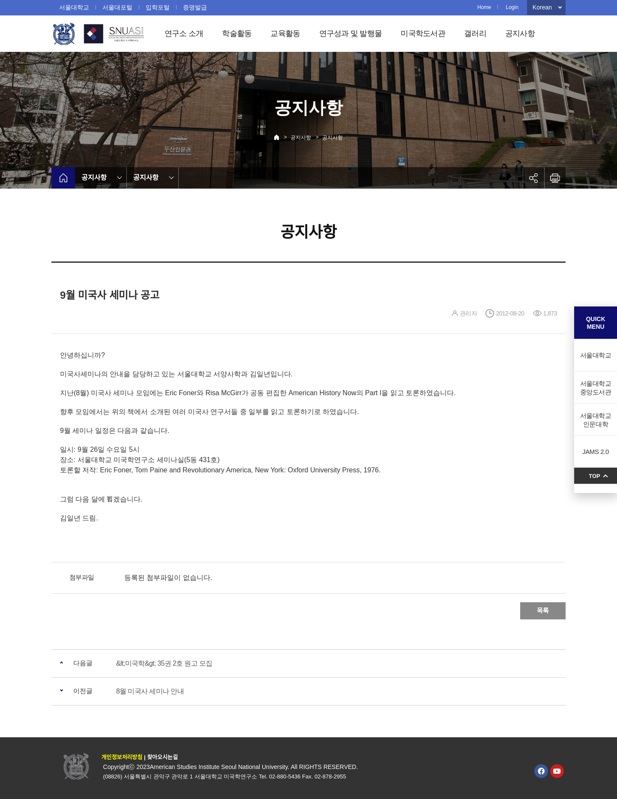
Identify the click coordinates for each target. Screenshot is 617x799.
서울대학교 (74, 7)
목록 (543, 610)
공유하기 (533, 178)
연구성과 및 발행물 (350, 33)
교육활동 (285, 33)
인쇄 (555, 178)
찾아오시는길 (162, 757)
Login (512, 7)
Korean (542, 7)
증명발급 (195, 7)
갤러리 (475, 33)
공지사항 (520, 33)
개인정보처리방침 (122, 757)
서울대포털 (117, 7)
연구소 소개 (184, 33)
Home (484, 7)
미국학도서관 (423, 33)
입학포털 (158, 7)
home (63, 178)
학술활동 (237, 33)
